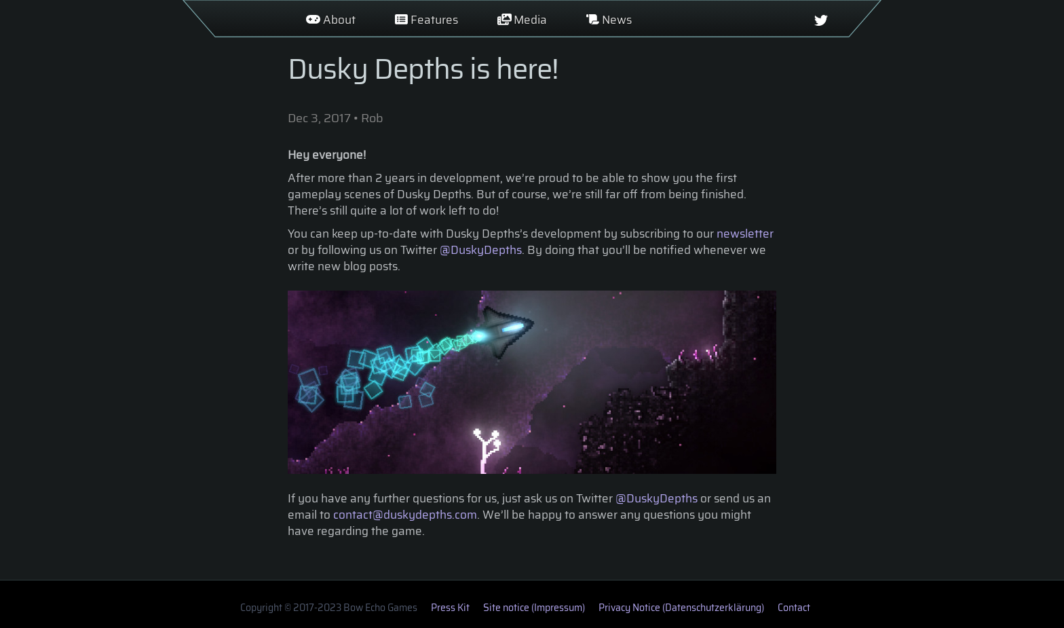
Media (522, 20)
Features (426, 20)
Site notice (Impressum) (534, 607)
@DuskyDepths (481, 250)
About (331, 20)
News (609, 20)
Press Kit (450, 607)
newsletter (745, 233)
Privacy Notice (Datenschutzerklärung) (681, 607)
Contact (794, 607)
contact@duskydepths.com (405, 514)
